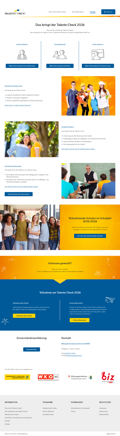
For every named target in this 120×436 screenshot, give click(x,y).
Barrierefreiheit (104, 407)
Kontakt (7, 413)
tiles (108, 426)
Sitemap (7, 416)
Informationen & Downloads (80, 400)
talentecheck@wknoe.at (74, 348)
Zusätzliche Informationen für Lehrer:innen (18, 410)
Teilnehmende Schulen (12, 407)
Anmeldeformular (48, 407)
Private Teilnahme (48, 403)
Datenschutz (103, 403)
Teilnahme (108, 4)
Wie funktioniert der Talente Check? (16, 403)
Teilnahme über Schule (50, 400)
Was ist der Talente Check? (13, 400)
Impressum (103, 400)
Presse (73, 403)
